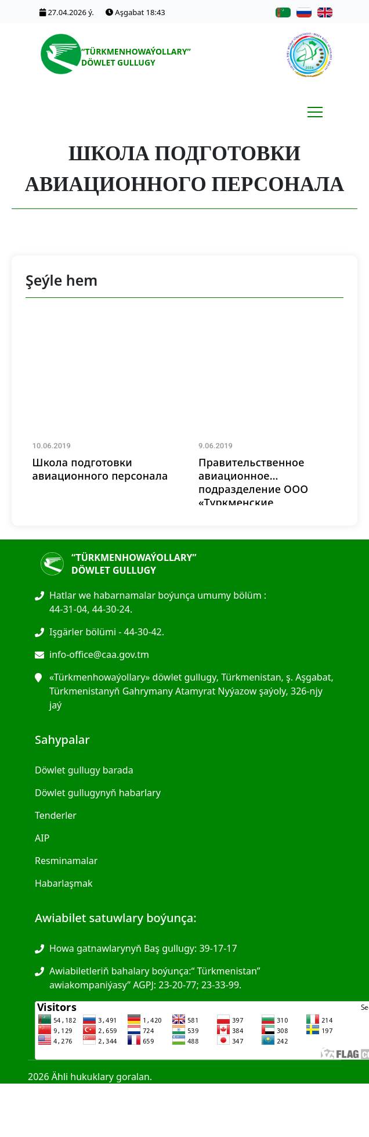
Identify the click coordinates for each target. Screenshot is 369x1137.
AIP (42, 838)
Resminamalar (66, 860)
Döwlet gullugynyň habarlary (98, 792)
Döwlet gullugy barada (84, 770)
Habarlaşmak (64, 883)
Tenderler (56, 815)
